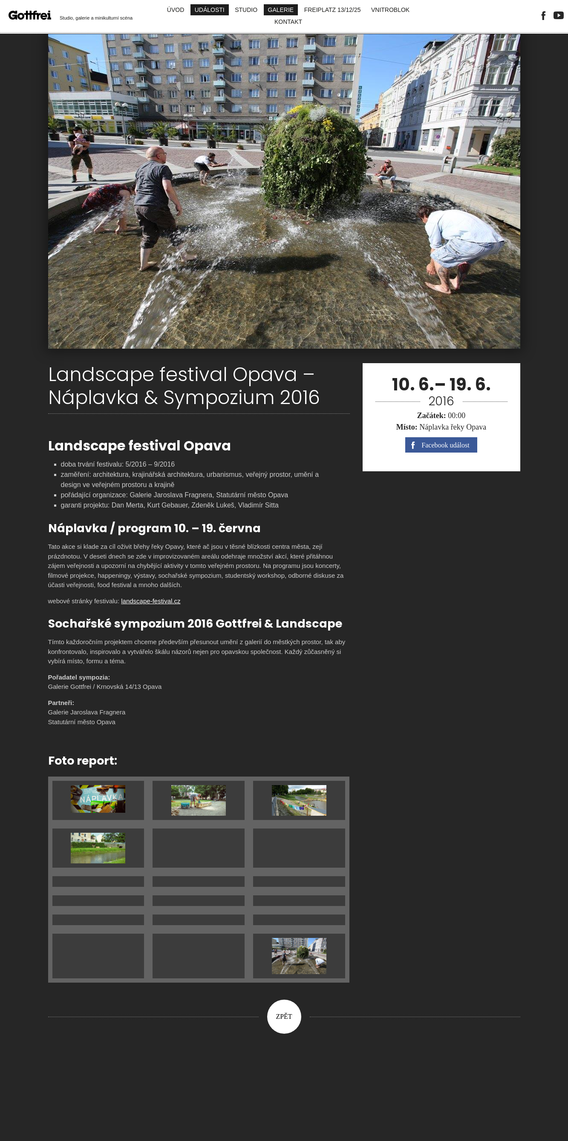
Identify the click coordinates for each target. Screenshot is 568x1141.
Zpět (284, 1016)
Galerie (281, 9)
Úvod (175, 9)
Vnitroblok (390, 9)
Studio (246, 9)
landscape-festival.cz (150, 601)
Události (210, 9)
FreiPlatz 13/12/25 (332, 9)
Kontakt (288, 21)
